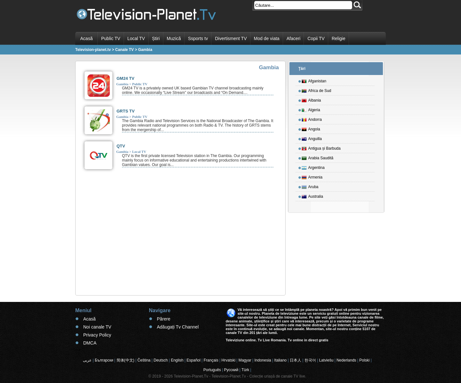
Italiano (280, 360)
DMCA (89, 343)
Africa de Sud (316, 90)
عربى (87, 360)
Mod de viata (266, 38)
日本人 (295, 360)
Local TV (136, 38)
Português (212, 370)
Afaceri (294, 38)
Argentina (313, 167)
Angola (311, 128)
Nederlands (346, 360)
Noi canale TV (97, 326)
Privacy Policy (97, 334)
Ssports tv (198, 38)
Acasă (86, 38)
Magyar (245, 360)
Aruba (310, 186)
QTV (121, 146)
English (177, 360)
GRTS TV (125, 111)
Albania (311, 99)
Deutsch (161, 360)
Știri (156, 38)
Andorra (312, 118)
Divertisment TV (231, 38)
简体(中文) (125, 360)
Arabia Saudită (318, 157)
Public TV (110, 38)
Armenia (312, 176)
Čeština (143, 360)
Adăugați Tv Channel (178, 326)
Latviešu (326, 360)
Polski (364, 360)
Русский (231, 370)
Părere (163, 318)
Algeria (311, 109)
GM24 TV (125, 78)
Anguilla (312, 138)
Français (211, 360)
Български (104, 360)
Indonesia (263, 360)
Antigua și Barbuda (321, 147)
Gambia (122, 84)
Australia (312, 195)
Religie (338, 38)
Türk (245, 370)
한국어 (310, 360)
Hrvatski (228, 360)
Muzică (174, 38)
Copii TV (315, 38)
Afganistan (314, 80)
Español (193, 360)
